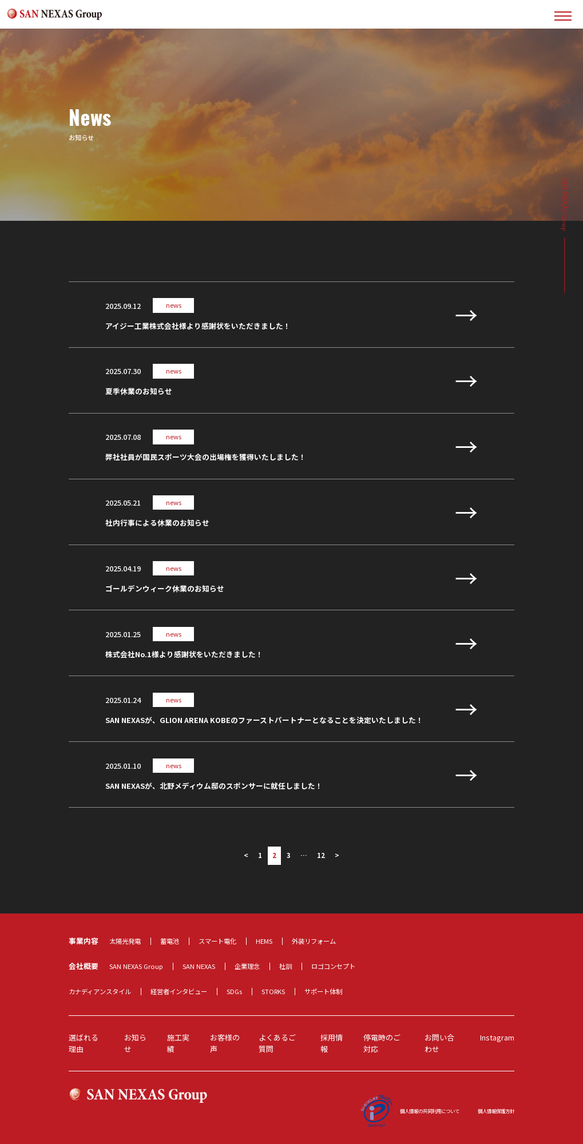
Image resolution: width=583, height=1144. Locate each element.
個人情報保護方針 (496, 1110)
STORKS (273, 991)
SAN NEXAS (199, 966)
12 (321, 855)
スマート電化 (217, 941)
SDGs (234, 991)
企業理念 (247, 966)
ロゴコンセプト (333, 966)
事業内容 (83, 940)
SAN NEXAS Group (136, 966)
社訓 (285, 966)
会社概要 (83, 965)
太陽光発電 (125, 941)
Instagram (497, 1037)
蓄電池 (169, 941)
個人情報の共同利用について (429, 1110)
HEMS (264, 941)
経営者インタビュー (178, 991)
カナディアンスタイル (100, 991)
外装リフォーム (314, 941)
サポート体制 (323, 991)
